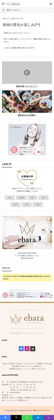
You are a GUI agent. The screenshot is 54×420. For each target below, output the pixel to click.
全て (10, 198)
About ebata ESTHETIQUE (27, 253)
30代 (21, 18)
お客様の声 (14, 18)
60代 (38, 204)
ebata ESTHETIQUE (43, 410)
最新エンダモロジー (13, 10)
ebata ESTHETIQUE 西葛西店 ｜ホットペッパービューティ (27, 290)
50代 (26, 204)
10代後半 (21, 198)
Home (6, 18)
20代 (32, 198)
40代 (15, 204)
